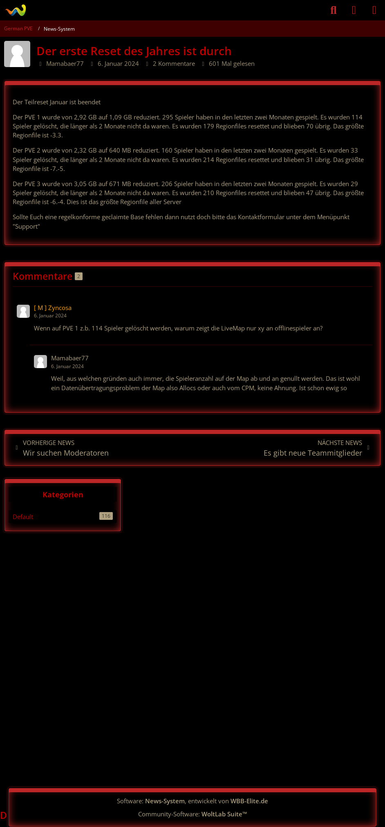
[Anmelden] (354, 10)
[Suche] (333, 10)
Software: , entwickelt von (192, 801)
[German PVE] (15, 10)
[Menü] (374, 10)
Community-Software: (192, 814)
